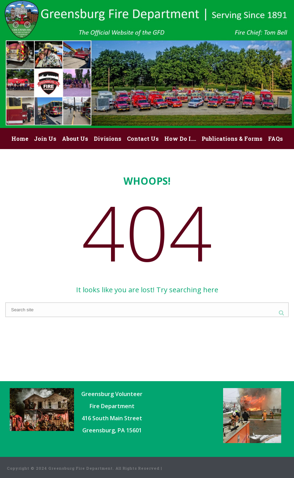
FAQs (275, 138)
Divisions (107, 138)
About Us (75, 138)
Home (19, 138)
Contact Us (143, 138)
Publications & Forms (232, 138)
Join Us (45, 138)
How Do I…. (180, 138)
